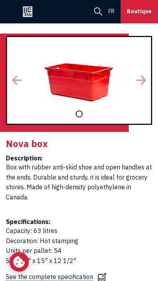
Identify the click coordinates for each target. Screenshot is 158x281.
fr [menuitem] (111, 11)
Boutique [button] (139, 11)
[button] (17, 80)
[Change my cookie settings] (19, 262)
